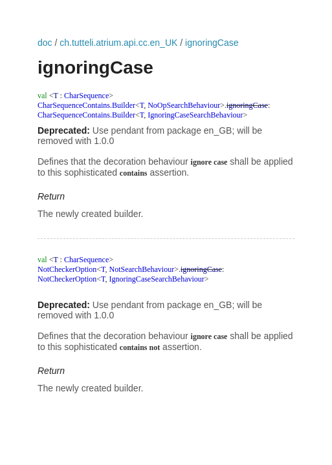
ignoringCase (212, 42)
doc (45, 42)
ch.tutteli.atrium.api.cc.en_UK (118, 42)
